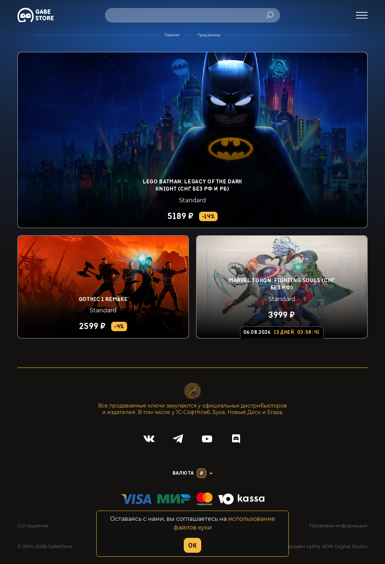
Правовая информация (338, 525)
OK (192, 545)
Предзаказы (208, 35)
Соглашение (32, 525)
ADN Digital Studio (345, 546)
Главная (172, 35)
